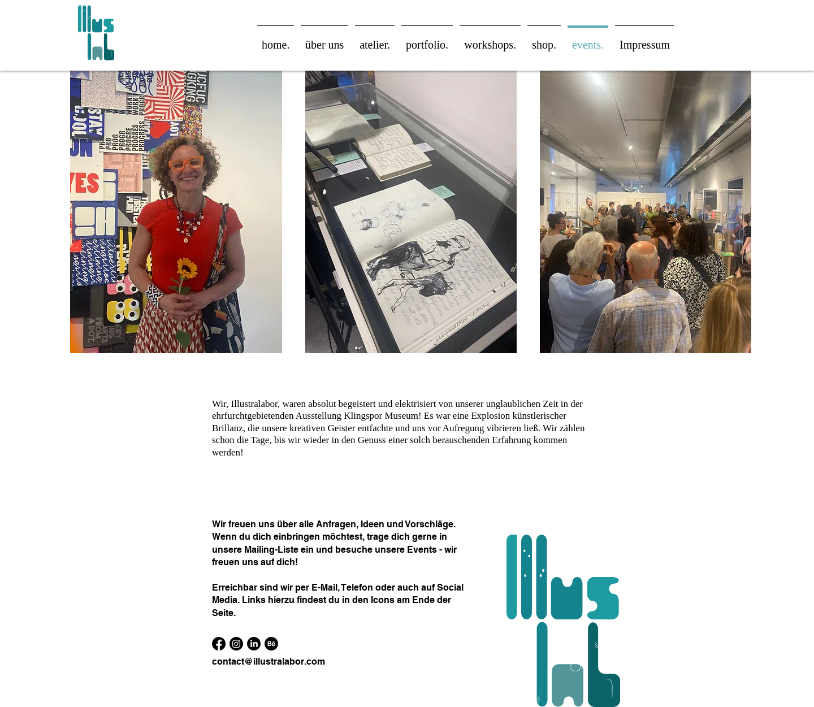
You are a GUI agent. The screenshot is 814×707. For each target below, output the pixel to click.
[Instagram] (236, 643)
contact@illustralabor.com (268, 661)
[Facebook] (219, 643)
